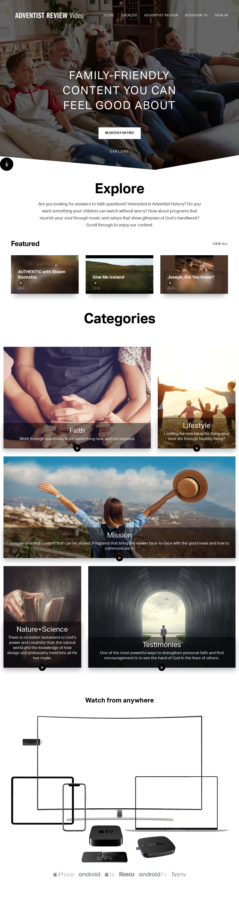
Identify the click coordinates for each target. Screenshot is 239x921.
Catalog (129, 15)
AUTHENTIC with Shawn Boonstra (42, 278)
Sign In (221, 15)
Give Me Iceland (108, 280)
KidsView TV (196, 15)
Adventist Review (161, 15)
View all (220, 244)
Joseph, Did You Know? (190, 280)
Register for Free (119, 133)
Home (109, 15)
